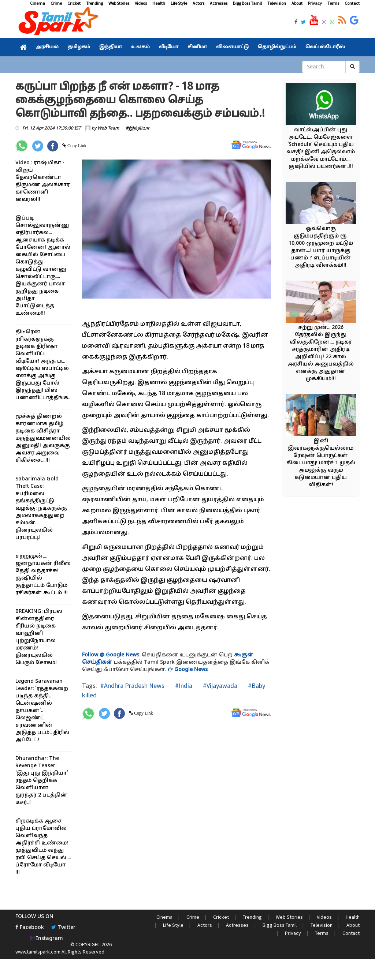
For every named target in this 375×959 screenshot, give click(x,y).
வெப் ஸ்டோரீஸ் (325, 47)
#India (183, 685)
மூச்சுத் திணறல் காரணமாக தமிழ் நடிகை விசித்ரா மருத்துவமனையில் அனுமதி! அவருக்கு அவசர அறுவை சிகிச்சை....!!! (43, 438)
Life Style (179, 3)
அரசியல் (47, 47)
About (297, 3)
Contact (352, 3)
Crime (56, 3)
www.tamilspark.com (37, 951)
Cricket (74, 3)
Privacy (315, 3)
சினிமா (197, 47)
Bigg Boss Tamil (247, 3)
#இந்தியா (137, 128)
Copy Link (76, 145)
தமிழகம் (79, 47)
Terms (333, 3)
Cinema (37, 3)
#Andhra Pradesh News (132, 685)
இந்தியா (110, 47)
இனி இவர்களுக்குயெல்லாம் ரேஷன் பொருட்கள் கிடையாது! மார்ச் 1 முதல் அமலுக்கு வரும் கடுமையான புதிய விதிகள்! (320, 463)
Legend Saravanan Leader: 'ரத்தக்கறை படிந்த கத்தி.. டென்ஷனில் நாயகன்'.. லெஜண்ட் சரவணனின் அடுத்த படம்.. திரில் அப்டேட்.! (42, 710)
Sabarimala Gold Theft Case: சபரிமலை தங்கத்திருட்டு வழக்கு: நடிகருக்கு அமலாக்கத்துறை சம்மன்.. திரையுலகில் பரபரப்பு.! (41, 508)
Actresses (218, 3)
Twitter (63, 928)
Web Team (108, 128)
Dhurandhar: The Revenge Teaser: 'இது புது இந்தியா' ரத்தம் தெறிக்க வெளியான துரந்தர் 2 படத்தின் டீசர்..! (41, 781)
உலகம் (140, 47)
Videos (141, 3)
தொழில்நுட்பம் (277, 47)
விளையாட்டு (232, 47)
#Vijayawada (219, 685)
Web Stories (118, 3)
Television (276, 3)
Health (158, 3)
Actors (198, 3)
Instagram (46, 939)
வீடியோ (168, 47)
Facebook (29, 928)
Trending (94, 3)
